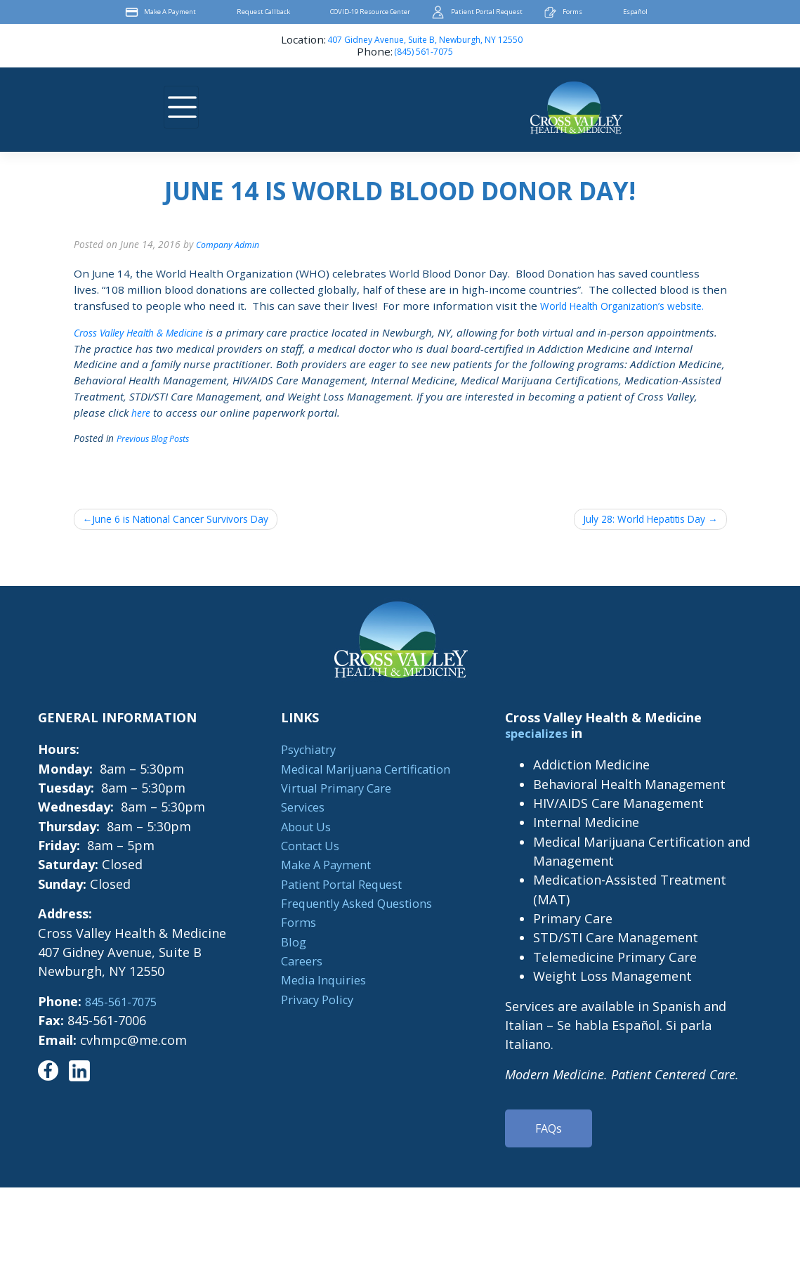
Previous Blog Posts (158, 454)
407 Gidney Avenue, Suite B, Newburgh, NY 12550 (425, 40)
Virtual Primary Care (332, 806)
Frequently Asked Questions (355, 921)
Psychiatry (301, 768)
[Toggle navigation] (181, 107)
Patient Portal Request (499, 12)
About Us (299, 845)
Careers (293, 979)
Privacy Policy (311, 1018)
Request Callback (246, 12)
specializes (542, 751)
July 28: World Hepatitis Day (633, 537)
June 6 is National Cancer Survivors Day (194, 537)
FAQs (552, 1149)
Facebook (710, 12)
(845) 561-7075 (423, 52)
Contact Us (304, 864)
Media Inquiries (317, 998)
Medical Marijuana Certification (365, 787)
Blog (284, 960)
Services (295, 825)
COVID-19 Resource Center (368, 12)
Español (665, 12)
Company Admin (231, 244)
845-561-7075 (120, 1020)
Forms (594, 12)
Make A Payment (141, 12)
